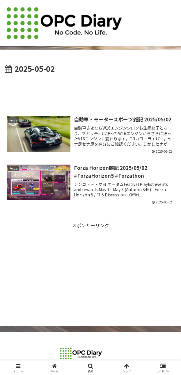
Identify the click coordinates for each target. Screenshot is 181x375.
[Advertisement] (90, 92)
